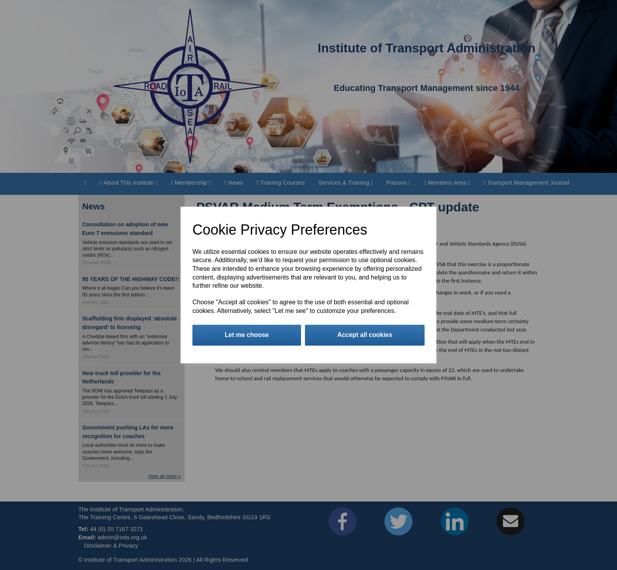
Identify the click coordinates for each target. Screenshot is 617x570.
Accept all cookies (364, 334)
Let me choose (247, 334)
